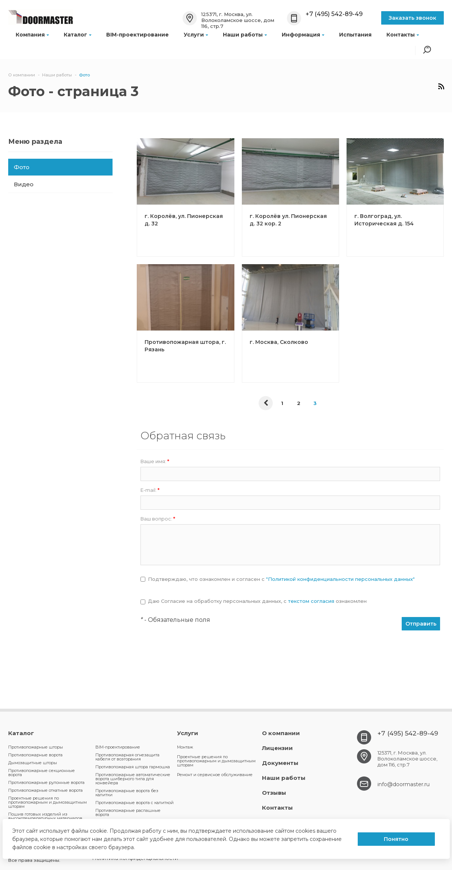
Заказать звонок (412, 18)
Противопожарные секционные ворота (41, 772)
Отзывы (274, 792)
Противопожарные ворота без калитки (126, 792)
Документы (280, 762)
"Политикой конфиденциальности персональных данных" (340, 579)
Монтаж (185, 747)
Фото (21, 167)
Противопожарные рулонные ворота (46, 782)
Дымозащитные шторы (32, 762)
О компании (281, 733)
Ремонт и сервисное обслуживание (215, 774)
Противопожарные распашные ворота (128, 812)
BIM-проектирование (137, 34)
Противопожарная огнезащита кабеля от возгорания (127, 757)
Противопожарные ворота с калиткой (134, 802)
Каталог (77, 34)
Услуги (196, 34)
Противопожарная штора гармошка (132, 766)
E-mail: (149, 490)
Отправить (420, 623)
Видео (24, 184)
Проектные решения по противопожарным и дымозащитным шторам (47, 802)
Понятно (396, 839)
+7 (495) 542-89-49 (334, 14)
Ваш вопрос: (157, 518)
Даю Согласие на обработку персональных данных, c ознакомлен (257, 601)
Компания (32, 34)
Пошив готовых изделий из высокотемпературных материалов (45, 816)
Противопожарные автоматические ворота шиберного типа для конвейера (132, 778)
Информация (303, 34)
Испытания (355, 34)
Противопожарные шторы (35, 747)
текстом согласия (311, 601)
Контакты (402, 34)
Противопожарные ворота (35, 754)
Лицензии (277, 748)
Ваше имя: (154, 461)
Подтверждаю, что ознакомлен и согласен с (281, 579)
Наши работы (245, 34)
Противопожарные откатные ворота (45, 790)
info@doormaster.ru (403, 784)
